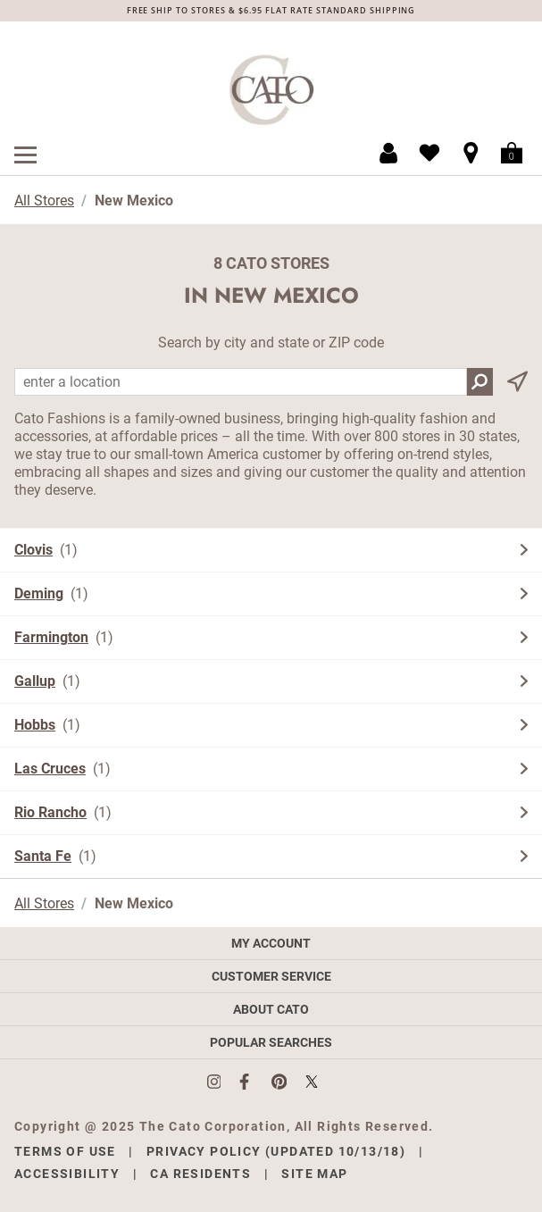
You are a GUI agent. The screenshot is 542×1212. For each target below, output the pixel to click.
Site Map (314, 1173)
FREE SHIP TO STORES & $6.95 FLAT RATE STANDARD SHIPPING (271, 10)
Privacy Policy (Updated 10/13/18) (275, 1151)
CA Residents (200, 1173)
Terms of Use (65, 1151)
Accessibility (67, 1173)
